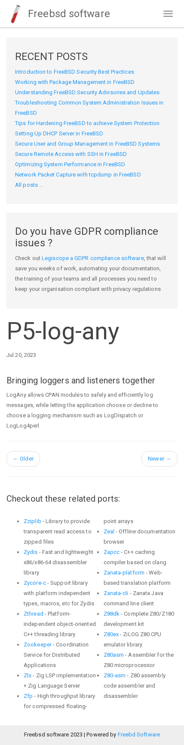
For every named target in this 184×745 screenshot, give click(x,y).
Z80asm (114, 655)
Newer (159, 458)
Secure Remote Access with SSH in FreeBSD (71, 154)
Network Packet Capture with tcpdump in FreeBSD (78, 174)
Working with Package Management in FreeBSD (75, 82)
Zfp (28, 696)
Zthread (33, 613)
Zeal (109, 531)
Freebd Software (139, 734)
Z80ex (111, 634)
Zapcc (112, 552)
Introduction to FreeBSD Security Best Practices (74, 72)
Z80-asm (115, 675)
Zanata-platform (124, 572)
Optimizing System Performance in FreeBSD (70, 164)
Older (23, 458)
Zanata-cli (116, 593)
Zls (27, 675)
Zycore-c (35, 583)
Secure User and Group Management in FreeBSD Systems (87, 144)
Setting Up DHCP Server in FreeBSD (59, 133)
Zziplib (32, 521)
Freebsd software (58, 14)
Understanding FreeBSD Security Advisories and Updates (87, 92)
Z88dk (112, 613)
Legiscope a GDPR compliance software (93, 258)
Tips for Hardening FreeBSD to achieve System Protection (87, 123)
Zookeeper (38, 644)
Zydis (31, 552)
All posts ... (29, 185)
